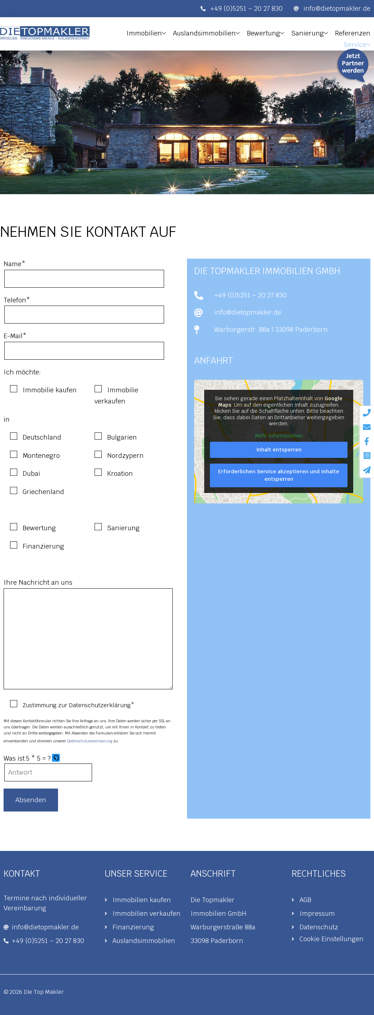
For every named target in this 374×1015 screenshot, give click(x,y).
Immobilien (151, 33)
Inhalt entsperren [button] (279, 449)
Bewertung (268, 33)
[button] (56, 758)
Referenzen (353, 32)
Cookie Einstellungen (331, 939)
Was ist (14, 758)
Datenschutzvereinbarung (89, 741)
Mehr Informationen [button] (279, 436)
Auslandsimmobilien (210, 33)
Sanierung (311, 33)
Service (357, 43)
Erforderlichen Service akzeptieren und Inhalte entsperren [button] (278, 475)
